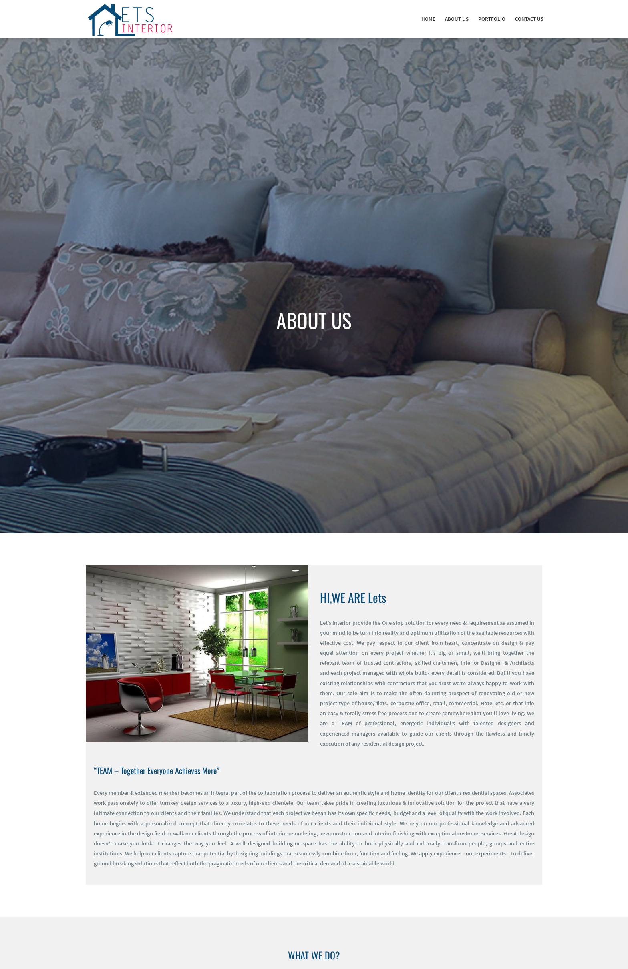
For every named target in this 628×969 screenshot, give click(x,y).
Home (428, 19)
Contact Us (529, 19)
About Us (457, 19)
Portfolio (491, 19)
